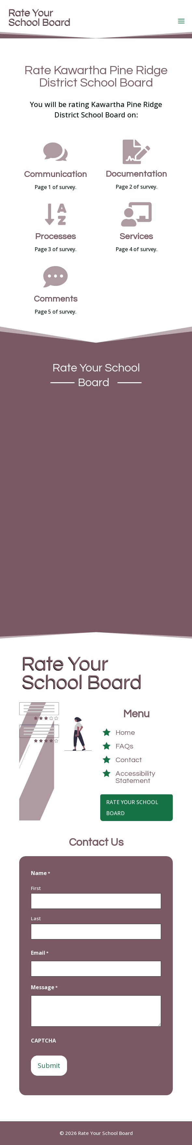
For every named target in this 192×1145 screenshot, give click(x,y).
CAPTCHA (43, 1040)
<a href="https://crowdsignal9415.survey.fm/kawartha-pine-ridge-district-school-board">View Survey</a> (96, 505)
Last (36, 918)
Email (39, 953)
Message (44, 987)
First (36, 888)
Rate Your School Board (132, 808)
